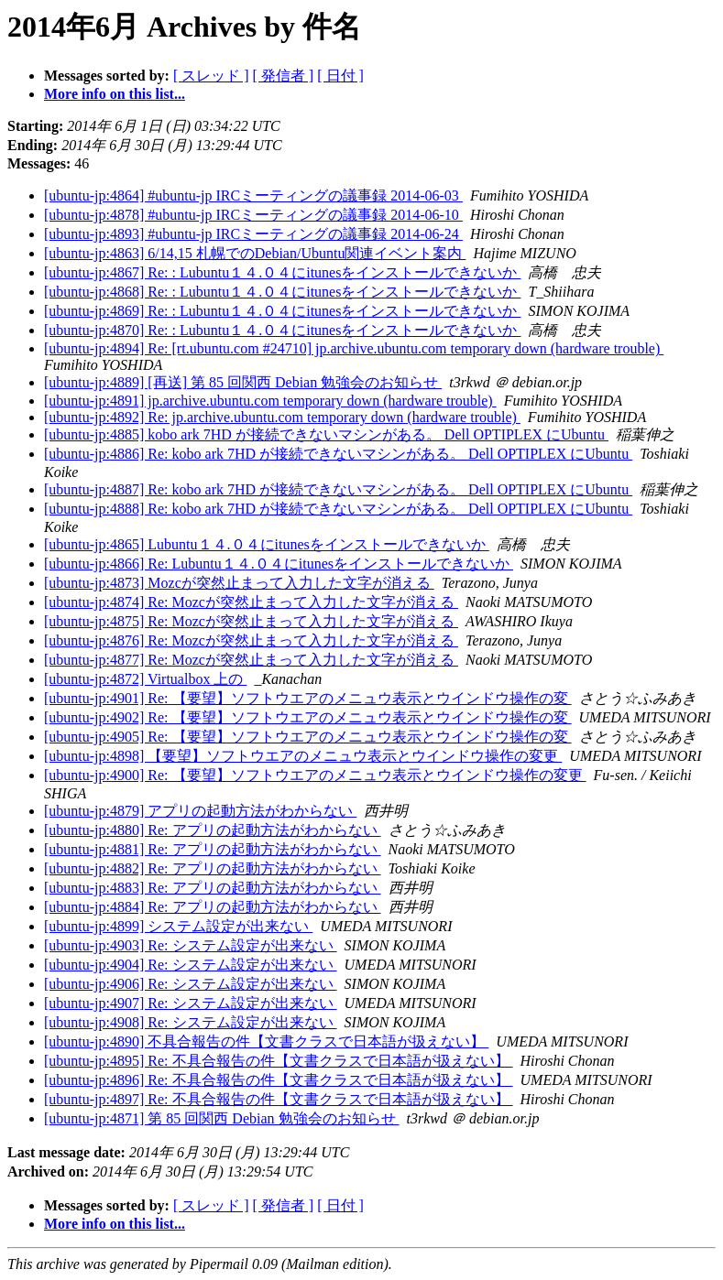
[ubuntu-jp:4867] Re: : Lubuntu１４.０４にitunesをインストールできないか (282, 272)
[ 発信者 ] (283, 75)
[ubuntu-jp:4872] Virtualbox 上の (145, 679)
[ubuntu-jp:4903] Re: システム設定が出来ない (190, 945)
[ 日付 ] (340, 75)
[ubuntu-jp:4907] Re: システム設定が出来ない (190, 1003)
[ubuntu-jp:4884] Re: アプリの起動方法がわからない (212, 907)
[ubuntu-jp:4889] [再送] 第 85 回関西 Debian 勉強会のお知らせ (243, 382)
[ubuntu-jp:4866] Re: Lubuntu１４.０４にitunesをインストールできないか (278, 563)
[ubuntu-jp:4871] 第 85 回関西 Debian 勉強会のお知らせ (222, 1118)
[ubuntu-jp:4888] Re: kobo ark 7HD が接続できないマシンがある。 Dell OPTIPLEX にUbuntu (338, 508)
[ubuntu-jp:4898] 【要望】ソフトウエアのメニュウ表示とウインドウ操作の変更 (303, 756)
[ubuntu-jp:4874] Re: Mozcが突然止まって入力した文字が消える (251, 602)
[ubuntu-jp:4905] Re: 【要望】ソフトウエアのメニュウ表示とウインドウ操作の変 (308, 736)
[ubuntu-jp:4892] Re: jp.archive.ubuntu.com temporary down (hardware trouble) (282, 417)
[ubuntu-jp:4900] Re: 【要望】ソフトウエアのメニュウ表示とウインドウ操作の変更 (315, 775)
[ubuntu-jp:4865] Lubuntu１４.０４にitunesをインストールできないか (266, 544)
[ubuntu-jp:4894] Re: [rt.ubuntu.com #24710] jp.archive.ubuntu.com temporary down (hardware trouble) (353, 348)
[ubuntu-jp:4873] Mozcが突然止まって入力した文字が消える (239, 583)
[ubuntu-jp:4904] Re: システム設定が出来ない (190, 964)
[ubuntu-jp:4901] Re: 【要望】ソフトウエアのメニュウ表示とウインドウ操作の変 (308, 698)
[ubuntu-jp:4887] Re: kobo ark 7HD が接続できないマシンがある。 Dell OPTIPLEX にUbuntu (338, 489)
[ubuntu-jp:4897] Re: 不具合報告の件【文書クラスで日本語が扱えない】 (278, 1099)
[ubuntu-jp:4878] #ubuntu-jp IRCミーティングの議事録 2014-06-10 (253, 214)
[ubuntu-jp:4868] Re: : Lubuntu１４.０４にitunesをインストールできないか (282, 291)
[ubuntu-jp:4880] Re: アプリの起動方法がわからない (212, 830)
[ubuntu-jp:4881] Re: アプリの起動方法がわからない (212, 849)
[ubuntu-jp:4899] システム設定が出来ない (178, 926)
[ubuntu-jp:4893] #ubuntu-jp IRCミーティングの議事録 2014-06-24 (253, 234)
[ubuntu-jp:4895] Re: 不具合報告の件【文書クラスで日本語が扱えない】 (278, 1060)
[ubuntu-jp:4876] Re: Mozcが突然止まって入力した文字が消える (251, 640)
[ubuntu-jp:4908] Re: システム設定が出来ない (190, 1022)
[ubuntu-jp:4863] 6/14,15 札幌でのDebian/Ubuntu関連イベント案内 (255, 253)
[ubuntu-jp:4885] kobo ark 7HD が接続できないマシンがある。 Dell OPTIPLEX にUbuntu (326, 434)
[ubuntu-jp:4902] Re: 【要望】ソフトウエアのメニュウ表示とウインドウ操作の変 (308, 717)
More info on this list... (114, 94)
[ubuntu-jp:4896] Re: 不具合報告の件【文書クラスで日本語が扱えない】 (278, 1080)
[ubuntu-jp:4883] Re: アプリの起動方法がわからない (212, 887)
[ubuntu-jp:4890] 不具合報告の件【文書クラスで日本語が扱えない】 (266, 1041)
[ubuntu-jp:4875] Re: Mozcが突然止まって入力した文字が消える (251, 621)
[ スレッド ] (211, 75)
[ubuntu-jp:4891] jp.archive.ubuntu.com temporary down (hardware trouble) (270, 400)
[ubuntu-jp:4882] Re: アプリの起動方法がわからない (212, 868)
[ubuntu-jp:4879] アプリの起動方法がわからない (200, 811)
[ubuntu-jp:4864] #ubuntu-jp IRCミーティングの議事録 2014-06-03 (253, 195)
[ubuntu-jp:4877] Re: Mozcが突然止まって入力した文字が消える (251, 659)
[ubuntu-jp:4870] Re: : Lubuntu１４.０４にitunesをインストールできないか (282, 330)
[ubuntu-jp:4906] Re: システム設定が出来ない (190, 984)
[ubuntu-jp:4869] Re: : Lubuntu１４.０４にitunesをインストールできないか (282, 311)
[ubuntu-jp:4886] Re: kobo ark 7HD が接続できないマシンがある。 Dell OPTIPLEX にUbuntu (338, 453)
